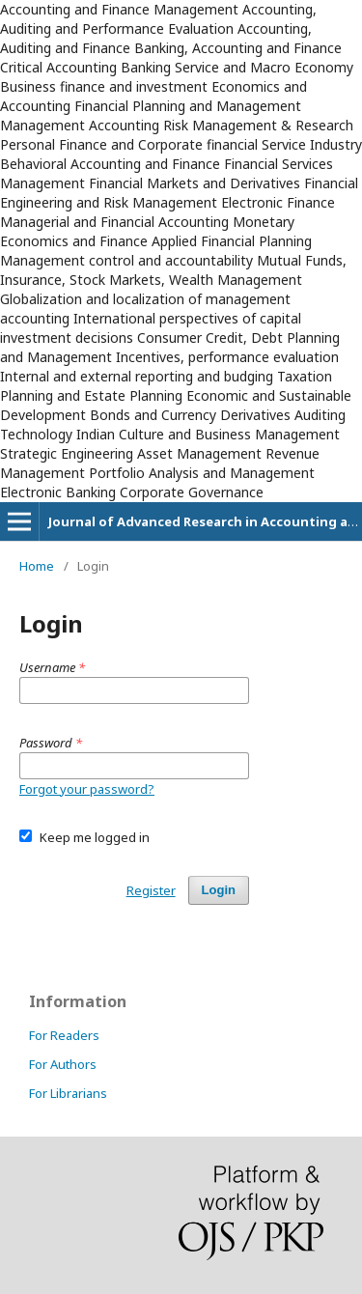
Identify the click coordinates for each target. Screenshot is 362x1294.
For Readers (64, 1035)
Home (36, 566)
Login (219, 890)
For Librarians (68, 1093)
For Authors (63, 1064)
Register (151, 890)
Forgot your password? (86, 789)
